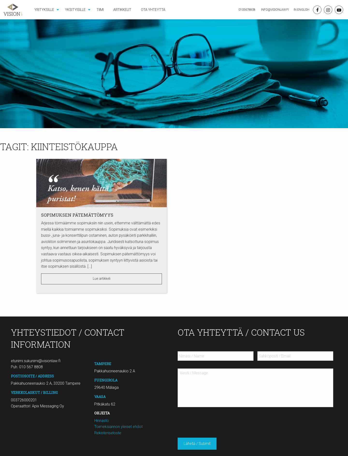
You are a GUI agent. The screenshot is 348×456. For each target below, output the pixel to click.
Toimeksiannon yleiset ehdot (118, 426)
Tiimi (100, 10)
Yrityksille (44, 10)
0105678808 (247, 9)
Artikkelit (122, 10)
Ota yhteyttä (153, 10)
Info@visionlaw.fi (274, 9)
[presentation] (214, 420)
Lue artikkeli (101, 279)
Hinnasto (101, 420)
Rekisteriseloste (107, 433)
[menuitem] (44, 9)
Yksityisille (75, 10)
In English (301, 9)
